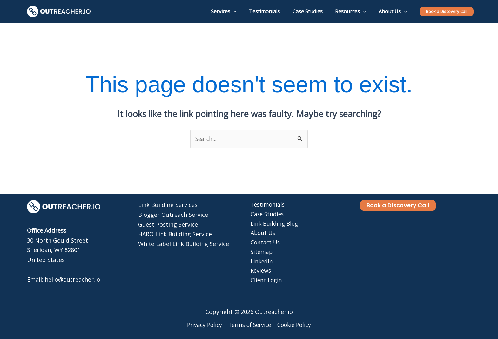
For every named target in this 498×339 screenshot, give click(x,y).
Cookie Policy (297, 325)
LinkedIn (260, 263)
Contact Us (264, 244)
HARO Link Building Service (175, 234)
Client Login (265, 283)
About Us (262, 234)
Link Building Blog (274, 224)
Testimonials (267, 205)
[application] (244, 11)
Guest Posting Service (168, 224)
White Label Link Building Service (183, 244)
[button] (447, 11)
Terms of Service (249, 325)
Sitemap (260, 253)
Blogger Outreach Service (173, 215)
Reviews (260, 273)
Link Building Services (168, 205)
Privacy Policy (201, 325)
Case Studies (266, 215)
